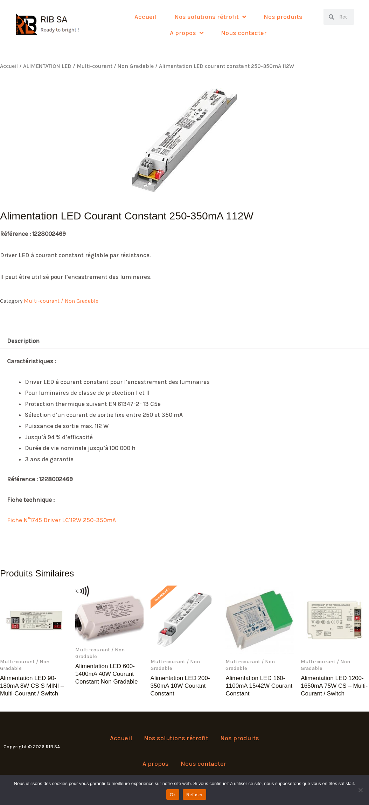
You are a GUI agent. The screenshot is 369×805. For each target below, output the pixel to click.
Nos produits (283, 17)
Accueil (145, 17)
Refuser (194, 794)
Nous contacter (244, 33)
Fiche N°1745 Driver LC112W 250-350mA (61, 520)
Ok (173, 794)
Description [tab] (23, 340)
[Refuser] (360, 789)
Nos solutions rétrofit (210, 16)
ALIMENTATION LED (47, 66)
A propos (186, 33)
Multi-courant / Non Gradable (115, 66)
